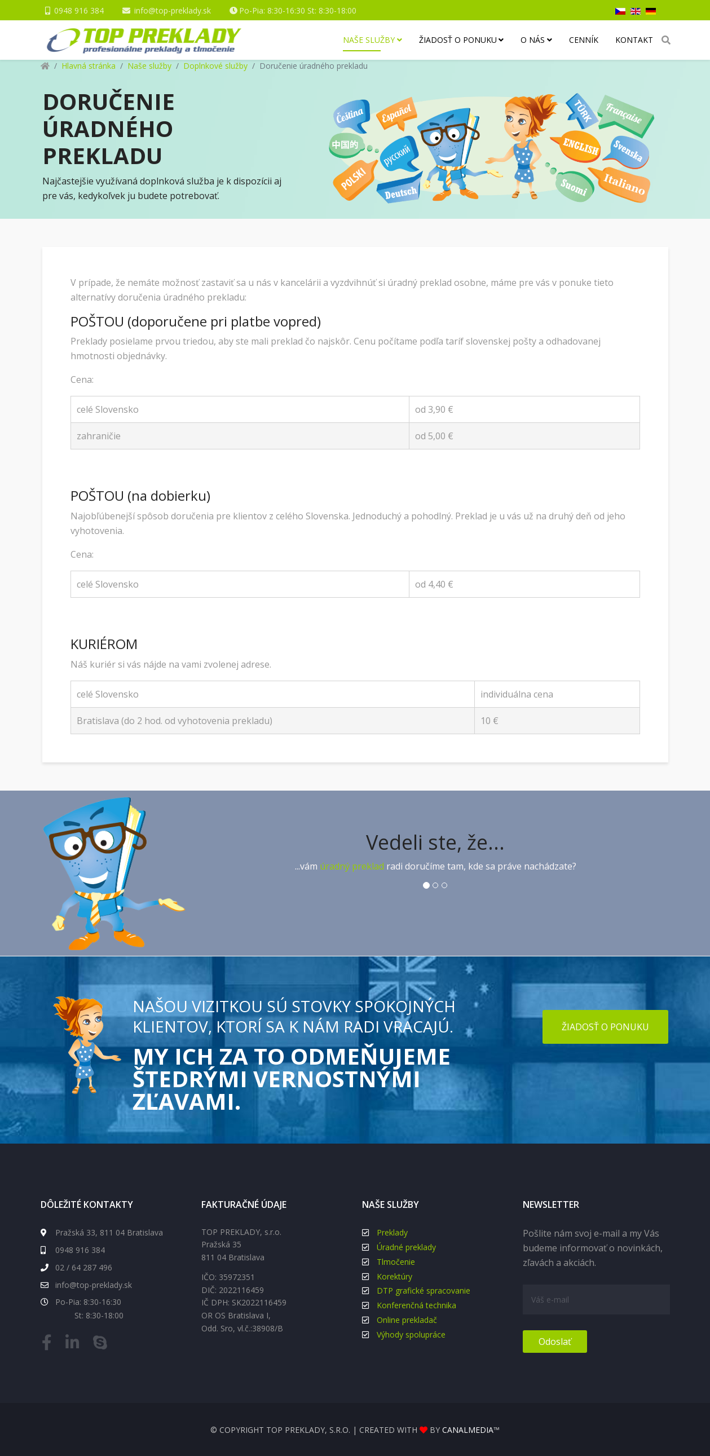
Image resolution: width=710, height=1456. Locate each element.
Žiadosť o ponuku (458, 39)
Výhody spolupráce (411, 1334)
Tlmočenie (396, 1261)
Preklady (392, 1232)
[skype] (103, 1345)
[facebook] (50, 1345)
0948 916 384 (79, 10)
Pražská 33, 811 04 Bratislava (102, 1232)
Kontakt (634, 39)
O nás (533, 39)
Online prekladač (407, 1319)
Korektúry (394, 1276)
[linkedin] (75, 1345)
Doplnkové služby (215, 65)
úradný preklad (352, 866)
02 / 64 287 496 (76, 1267)
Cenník (583, 39)
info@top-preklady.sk (172, 10)
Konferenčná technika (416, 1305)
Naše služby (369, 39)
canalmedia (467, 1429)
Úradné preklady (406, 1247)
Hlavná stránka (88, 65)
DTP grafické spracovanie (423, 1290)
